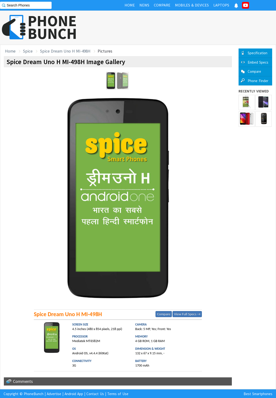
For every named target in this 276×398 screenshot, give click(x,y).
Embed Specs (258, 62)
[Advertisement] (188, 27)
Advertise (54, 394)
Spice (28, 51)
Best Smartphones (258, 394)
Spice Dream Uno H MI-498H (65, 51)
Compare (163, 314)
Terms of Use (117, 394)
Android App (74, 394)
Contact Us (95, 394)
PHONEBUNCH (52, 27)
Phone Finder (258, 80)
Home (10, 51)
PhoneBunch (33, 394)
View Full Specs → (187, 314)
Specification (257, 53)
